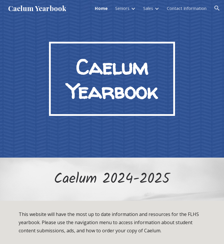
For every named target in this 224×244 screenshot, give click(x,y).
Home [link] (101, 8)
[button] (217, 8)
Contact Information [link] (186, 8)
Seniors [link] (122, 8)
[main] (112, 79)
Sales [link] (148, 8)
